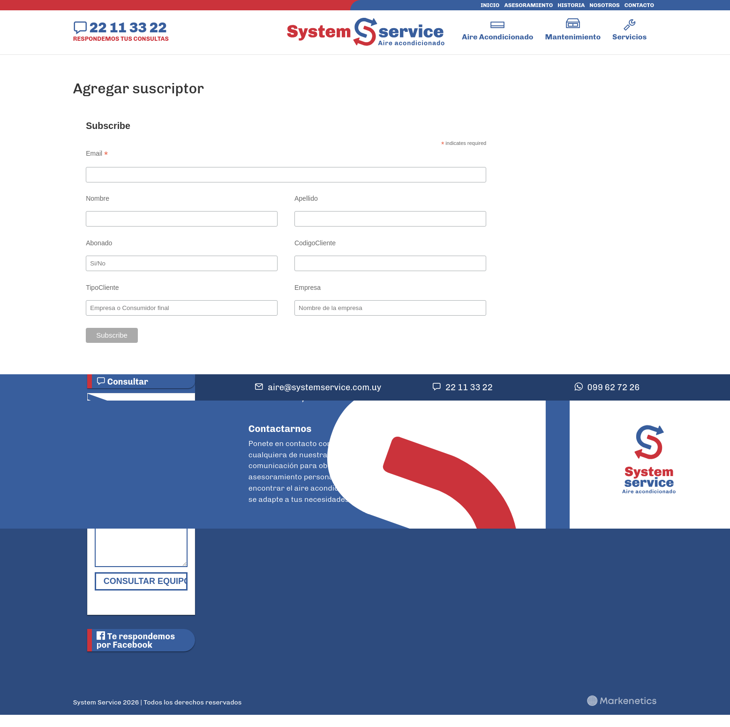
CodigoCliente (315, 243)
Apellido (306, 198)
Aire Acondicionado (497, 36)
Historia (571, 5)
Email (97, 153)
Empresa (307, 287)
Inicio (490, 5)
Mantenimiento (573, 36)
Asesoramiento (528, 5)
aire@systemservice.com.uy (324, 387)
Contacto (639, 5)
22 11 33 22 (128, 27)
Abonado (99, 243)
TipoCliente (102, 287)
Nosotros (604, 5)
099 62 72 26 (613, 387)
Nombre (97, 198)
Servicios (629, 36)
